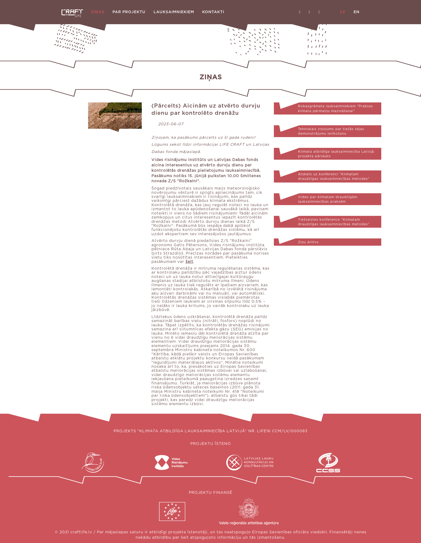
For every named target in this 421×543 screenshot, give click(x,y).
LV (343, 12)
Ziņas (97, 12)
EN (357, 12)
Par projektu (129, 12)
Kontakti (213, 12)
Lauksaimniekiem (174, 12)
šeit (189, 262)
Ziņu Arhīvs (308, 242)
